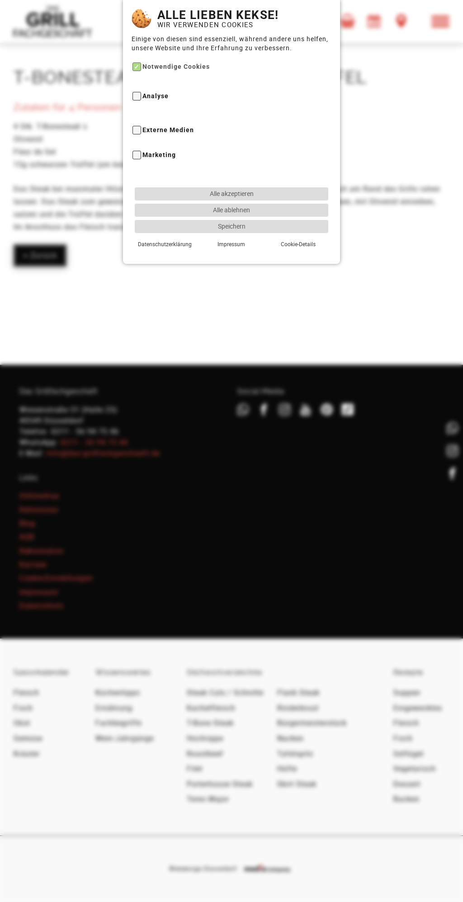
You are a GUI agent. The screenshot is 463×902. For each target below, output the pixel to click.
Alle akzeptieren (232, 174)
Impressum (231, 225)
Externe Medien (168, 111)
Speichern (232, 207)
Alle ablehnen (231, 190)
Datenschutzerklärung (165, 225)
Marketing (159, 136)
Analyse (155, 77)
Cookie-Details (298, 225)
